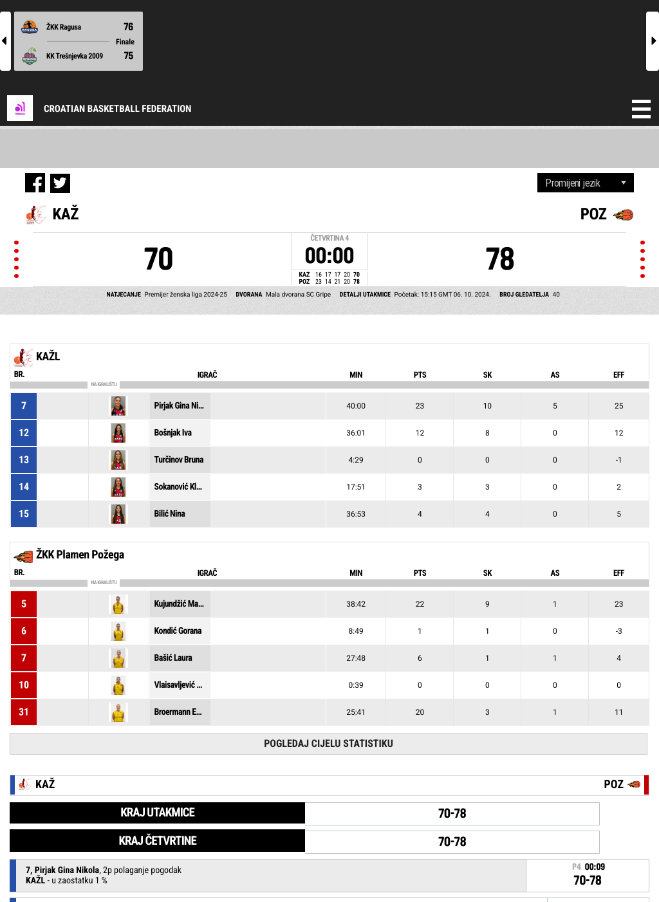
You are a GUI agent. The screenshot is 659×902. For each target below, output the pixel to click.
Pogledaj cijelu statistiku (328, 743)
